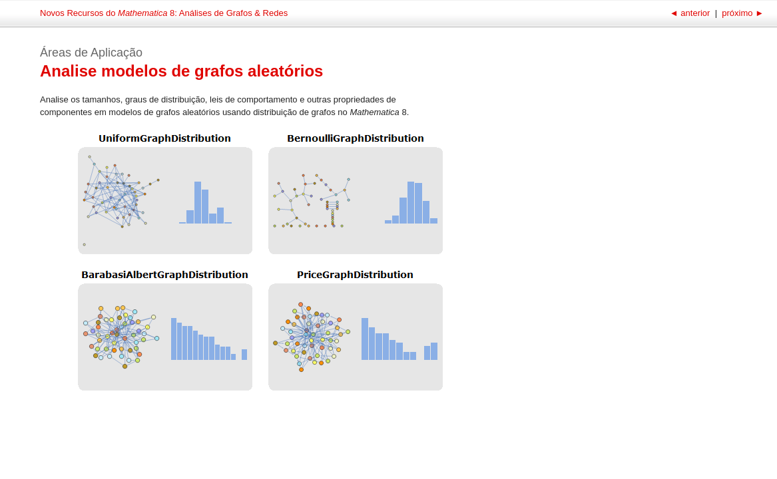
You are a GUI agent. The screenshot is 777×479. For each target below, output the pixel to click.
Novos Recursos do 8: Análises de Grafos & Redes (164, 13)
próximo (742, 13)
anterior (691, 13)
